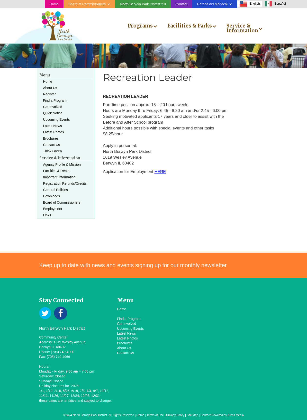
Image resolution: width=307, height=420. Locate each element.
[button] (89, 4)
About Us (50, 88)
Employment (52, 209)
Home (54, 4)
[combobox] (249, 4)
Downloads (51, 196)
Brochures (51, 138)
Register (49, 94)
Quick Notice (52, 113)
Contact (181, 4)
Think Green (52, 151)
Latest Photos (53, 132)
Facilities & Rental (56, 171)
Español (275, 4)
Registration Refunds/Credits (65, 183)
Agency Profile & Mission (62, 164)
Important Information (59, 177)
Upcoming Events (56, 119)
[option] (275, 4)
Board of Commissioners (61, 202)
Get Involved (52, 107)
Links (47, 215)
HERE (160, 171)
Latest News (52, 126)
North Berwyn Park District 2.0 (143, 4)
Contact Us (51, 145)
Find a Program (54, 100)
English (250, 4)
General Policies (55, 190)
